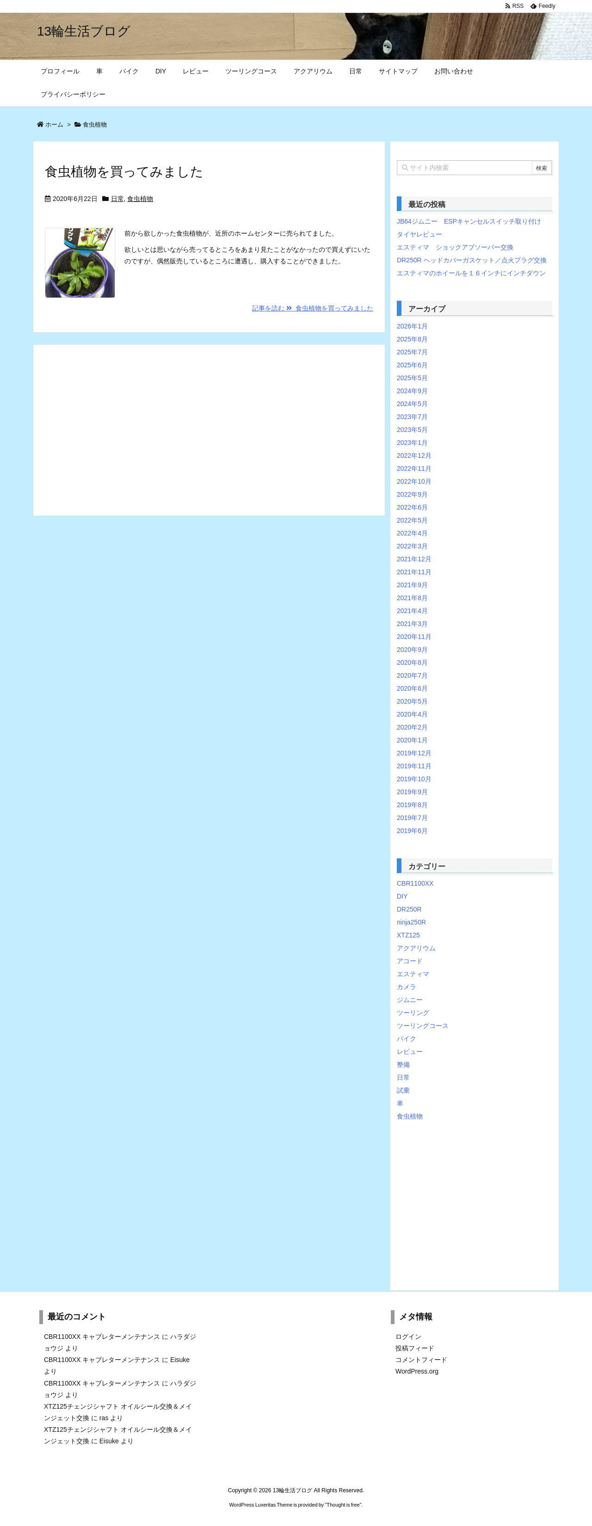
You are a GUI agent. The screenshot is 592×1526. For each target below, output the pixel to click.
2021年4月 (412, 610)
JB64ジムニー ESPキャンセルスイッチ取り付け (469, 221)
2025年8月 (412, 339)
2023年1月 (412, 442)
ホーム (54, 124)
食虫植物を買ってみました (124, 171)
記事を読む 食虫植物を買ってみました (312, 308)
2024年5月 (412, 403)
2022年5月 (412, 520)
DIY (402, 896)
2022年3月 (412, 546)
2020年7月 (412, 675)
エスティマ (413, 974)
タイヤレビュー (419, 234)
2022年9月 (412, 494)
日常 (117, 198)
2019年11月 (414, 766)
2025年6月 (412, 365)
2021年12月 (414, 559)
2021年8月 (412, 598)
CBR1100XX (415, 883)
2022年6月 (412, 507)
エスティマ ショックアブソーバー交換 (455, 247)
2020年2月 (412, 727)
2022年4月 (412, 533)
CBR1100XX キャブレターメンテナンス (102, 1336)
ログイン (408, 1336)
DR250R (409, 909)
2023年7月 (412, 416)
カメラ (406, 987)
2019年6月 (412, 830)
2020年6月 (412, 688)
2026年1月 (412, 326)
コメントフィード (421, 1359)
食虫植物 (140, 198)
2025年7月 (412, 352)
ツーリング (413, 1012)
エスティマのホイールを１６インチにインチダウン (471, 273)
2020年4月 (412, 714)
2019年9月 (412, 792)
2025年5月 (412, 378)
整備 (403, 1064)
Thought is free (343, 1505)
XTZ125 (408, 935)
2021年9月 (412, 585)
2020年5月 (412, 701)
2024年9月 (412, 391)
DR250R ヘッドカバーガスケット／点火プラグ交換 (472, 260)
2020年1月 (412, 740)
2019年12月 (414, 753)
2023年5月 (412, 429)
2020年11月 (414, 636)
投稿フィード (414, 1348)
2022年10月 (414, 481)
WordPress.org (416, 1371)
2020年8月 (412, 662)
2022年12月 (414, 455)
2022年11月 (414, 468)
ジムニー (410, 999)
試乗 (403, 1090)
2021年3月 (412, 623)
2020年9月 (412, 649)
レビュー (410, 1051)
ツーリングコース (423, 1025)
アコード (410, 961)
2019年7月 (412, 817)
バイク (406, 1038)
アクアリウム (416, 948)
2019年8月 (412, 805)
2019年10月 (414, 779)
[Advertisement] (209, 430)
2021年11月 (414, 572)
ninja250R (411, 922)
